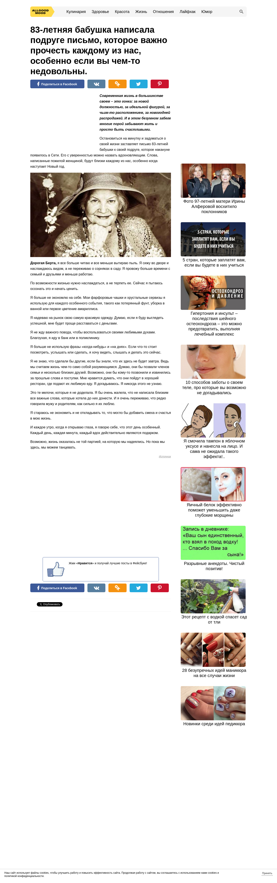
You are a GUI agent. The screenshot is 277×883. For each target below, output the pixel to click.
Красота (122, 12)
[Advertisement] (62, 121)
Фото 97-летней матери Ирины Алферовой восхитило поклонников (214, 206)
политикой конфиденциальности (23, 876)
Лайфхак (187, 12)
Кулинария (76, 12)
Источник (165, 456)
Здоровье (100, 12)
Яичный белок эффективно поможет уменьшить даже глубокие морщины (214, 510)
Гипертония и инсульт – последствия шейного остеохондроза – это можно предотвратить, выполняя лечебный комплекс (214, 323)
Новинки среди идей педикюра (214, 723)
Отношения (163, 12)
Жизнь (141, 12)
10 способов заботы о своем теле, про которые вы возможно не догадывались (214, 387)
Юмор (206, 12)
